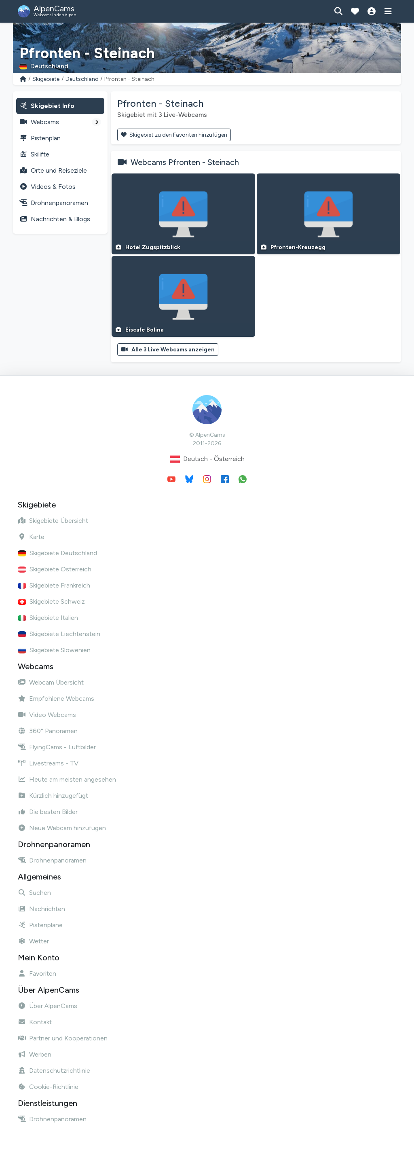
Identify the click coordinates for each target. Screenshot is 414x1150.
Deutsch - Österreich (207, 459)
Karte (31, 537)
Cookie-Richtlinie (48, 1087)
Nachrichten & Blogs (54, 219)
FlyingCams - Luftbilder (57, 747)
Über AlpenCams (47, 1006)
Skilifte (34, 154)
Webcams (60, 122)
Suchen (34, 892)
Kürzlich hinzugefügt (53, 795)
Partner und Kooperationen (63, 1038)
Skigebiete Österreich (54, 569)
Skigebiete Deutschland (57, 553)
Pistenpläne (40, 925)
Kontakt (35, 1022)
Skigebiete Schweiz (51, 601)
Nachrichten (41, 909)
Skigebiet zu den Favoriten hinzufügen (174, 134)
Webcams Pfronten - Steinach (185, 162)
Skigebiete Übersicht (53, 520)
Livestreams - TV (48, 763)
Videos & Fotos (47, 186)
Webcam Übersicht (51, 682)
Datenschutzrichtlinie (54, 1070)
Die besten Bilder (48, 812)
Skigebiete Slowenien (54, 650)
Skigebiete (45, 79)
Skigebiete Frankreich (54, 585)
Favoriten (37, 973)
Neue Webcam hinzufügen (62, 828)
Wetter (33, 941)
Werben (34, 1054)
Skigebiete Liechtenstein (59, 634)
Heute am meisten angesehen (67, 779)
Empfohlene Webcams (56, 698)
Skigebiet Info (46, 106)
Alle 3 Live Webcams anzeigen (168, 349)
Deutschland (82, 79)
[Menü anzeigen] (388, 11)
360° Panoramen (48, 731)
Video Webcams (47, 715)
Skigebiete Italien (48, 618)
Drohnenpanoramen (53, 203)
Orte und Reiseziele (53, 170)
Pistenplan (40, 138)
